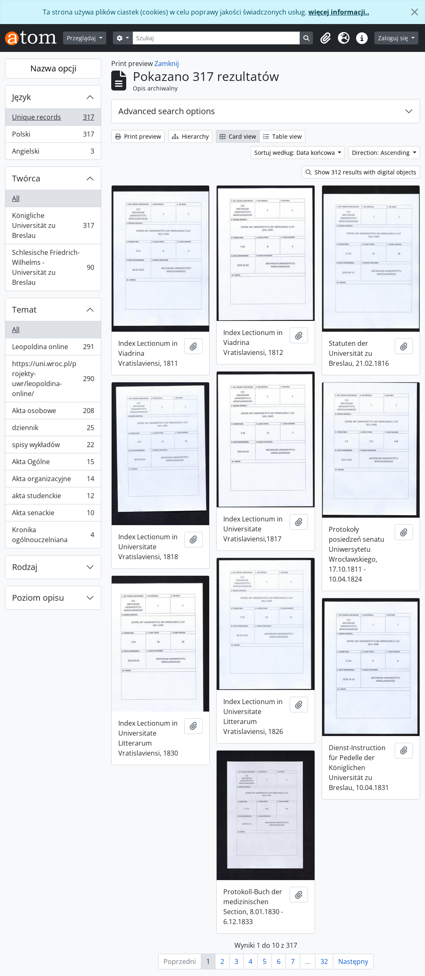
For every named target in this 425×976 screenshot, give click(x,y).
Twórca (26, 178)
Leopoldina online (53, 348)
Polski (53, 136)
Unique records (53, 119)
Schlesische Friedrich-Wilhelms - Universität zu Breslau (53, 267)
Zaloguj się (394, 38)
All (16, 198)
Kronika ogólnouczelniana (53, 534)
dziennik (53, 429)
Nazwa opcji (53, 68)
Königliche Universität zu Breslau (53, 225)
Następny (353, 961)
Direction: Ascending (381, 153)
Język (21, 97)
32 (324, 961)
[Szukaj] (216, 38)
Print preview (138, 136)
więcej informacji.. (338, 12)
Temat (24, 309)
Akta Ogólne (53, 463)
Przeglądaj (82, 38)
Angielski (53, 152)
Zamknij (166, 63)
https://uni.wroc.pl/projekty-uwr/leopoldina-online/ (53, 378)
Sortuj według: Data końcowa (295, 153)
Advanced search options (166, 111)
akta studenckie (53, 497)
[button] (325, 38)
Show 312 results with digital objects (360, 172)
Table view (282, 136)
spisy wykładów (53, 446)
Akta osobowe (53, 412)
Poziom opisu (38, 597)
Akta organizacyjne (53, 480)
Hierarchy (190, 136)
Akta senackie (53, 514)
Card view (238, 136)
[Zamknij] (415, 12)
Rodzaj (24, 566)
